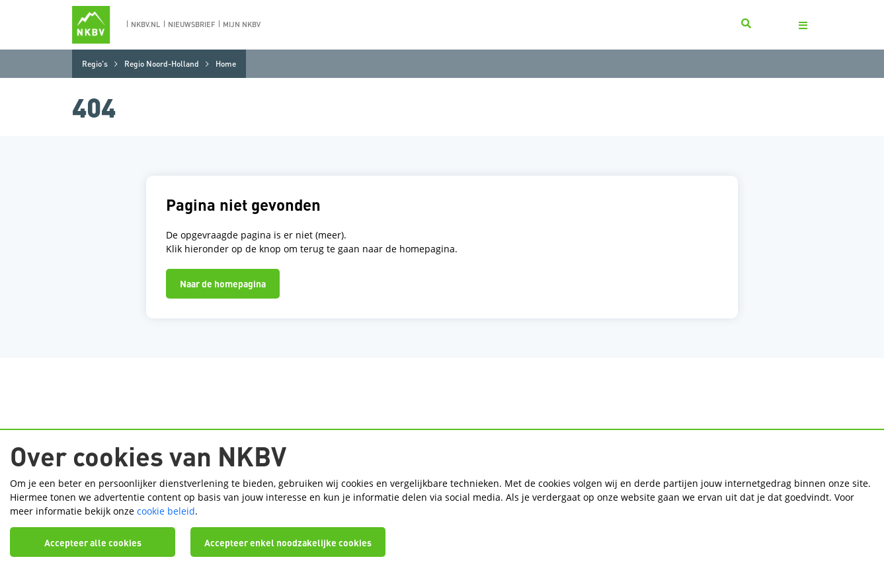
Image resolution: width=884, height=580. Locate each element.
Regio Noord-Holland (161, 64)
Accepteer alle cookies (92, 542)
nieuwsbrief (191, 24)
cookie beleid (166, 511)
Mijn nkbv (242, 24)
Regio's (95, 64)
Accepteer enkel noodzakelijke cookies (288, 542)
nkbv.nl (145, 24)
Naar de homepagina (223, 283)
